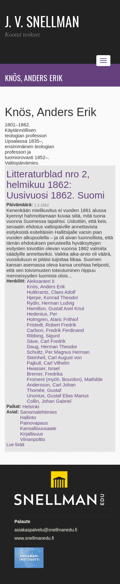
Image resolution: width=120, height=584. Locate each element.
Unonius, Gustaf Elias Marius (58, 395)
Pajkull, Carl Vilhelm (48, 363)
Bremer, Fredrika (45, 374)
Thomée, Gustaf (44, 390)
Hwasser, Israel (43, 368)
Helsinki (30, 406)
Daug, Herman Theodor (52, 346)
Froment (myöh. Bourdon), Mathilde (65, 379)
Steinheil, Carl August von (54, 357)
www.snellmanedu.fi (34, 538)
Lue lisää (15, 444)
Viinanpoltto (32, 439)
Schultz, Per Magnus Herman (58, 352)
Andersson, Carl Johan (51, 384)
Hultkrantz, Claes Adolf (51, 292)
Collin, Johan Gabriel (49, 401)
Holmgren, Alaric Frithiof (52, 319)
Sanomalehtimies (38, 412)
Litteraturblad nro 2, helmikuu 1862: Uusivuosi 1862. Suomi (55, 184)
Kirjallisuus (31, 433)
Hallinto (28, 417)
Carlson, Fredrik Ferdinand (55, 330)
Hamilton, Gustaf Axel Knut (55, 308)
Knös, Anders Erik (46, 286)
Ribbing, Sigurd (43, 335)
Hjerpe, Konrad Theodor (52, 297)
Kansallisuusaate (38, 428)
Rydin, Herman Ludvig (50, 303)
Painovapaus (34, 423)
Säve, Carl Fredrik (46, 341)
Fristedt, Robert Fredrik (51, 324)
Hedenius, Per (42, 314)
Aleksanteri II (41, 281)
